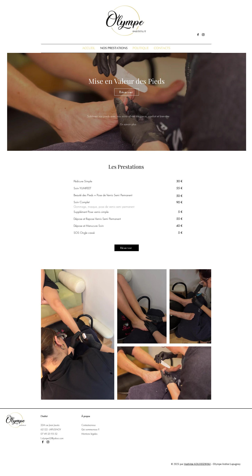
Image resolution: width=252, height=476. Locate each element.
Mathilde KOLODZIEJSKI (197, 464)
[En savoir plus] (128, 124)
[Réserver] (126, 92)
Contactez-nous (88, 425)
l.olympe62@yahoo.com (52, 438)
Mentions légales (89, 433)
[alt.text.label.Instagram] (203, 34)
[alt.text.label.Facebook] (198, 34)
